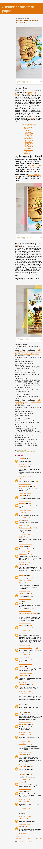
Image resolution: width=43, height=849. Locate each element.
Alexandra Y (22, 593)
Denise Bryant (23, 675)
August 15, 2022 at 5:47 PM (25, 591)
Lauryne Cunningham (25, 648)
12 (31, 554)
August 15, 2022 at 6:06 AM (25, 484)
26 (32, 694)
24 (32, 675)
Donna (21, 520)
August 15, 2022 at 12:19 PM (25, 543)
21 (37, 648)
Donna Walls (23, 774)
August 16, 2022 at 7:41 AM (25, 630)
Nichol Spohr (28, 153)
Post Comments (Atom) (28, 841)
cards (23, 451)
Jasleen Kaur (28, 135)
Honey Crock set (35, 165)
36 (28, 791)
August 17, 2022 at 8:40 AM (25, 779)
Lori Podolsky (23, 694)
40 (26, 826)
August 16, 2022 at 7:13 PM (25, 732)
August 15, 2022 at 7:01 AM (25, 510)
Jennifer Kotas (28, 138)
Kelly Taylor (28, 145)
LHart (20, 818)
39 (27, 818)
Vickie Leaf (22, 503)
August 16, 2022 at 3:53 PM (25, 702)
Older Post (39, 838)
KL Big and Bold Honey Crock (29, 354)
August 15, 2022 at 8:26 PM (25, 611)
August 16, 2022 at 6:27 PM (25, 721)
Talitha (21, 802)
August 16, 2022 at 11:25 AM (25, 664)
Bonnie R (22, 666)
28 (29, 712)
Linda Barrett (23, 766)
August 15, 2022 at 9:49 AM (25, 525)
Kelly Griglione (28, 143)
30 (30, 734)
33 (32, 766)
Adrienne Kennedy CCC (28, 124)
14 (29, 575)
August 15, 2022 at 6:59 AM (25, 500)
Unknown (22, 458)
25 (32, 684)
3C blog (31, 118)
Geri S (21, 564)
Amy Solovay (23, 684)
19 (31, 625)
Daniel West (28, 132)
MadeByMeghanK (24, 486)
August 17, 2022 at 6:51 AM (25, 772)
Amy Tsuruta (28, 127)
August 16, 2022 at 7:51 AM (25, 645)
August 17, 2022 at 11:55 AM (25, 799)
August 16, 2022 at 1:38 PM (25, 682)
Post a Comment (19, 836)
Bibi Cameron (28, 129)
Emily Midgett (28, 134)
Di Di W (21, 512)
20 (33, 633)
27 (29, 704)
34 (31, 774)
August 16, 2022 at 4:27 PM (25, 709)
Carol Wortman (23, 633)
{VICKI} (21, 657)
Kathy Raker (22, 744)
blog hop (20, 451)
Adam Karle (28, 126)
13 (27, 564)
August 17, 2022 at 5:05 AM (25, 764)
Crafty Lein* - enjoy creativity (28, 613)
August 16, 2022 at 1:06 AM (25, 623)
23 (29, 666)
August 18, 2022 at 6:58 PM (25, 833)
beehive (32, 167)
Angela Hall (22, 625)
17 (24, 601)
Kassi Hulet (28, 142)
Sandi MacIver (28, 150)
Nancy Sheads (28, 146)
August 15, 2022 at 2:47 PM (25, 562)
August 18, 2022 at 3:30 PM (25, 824)
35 (28, 782)
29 (32, 724)
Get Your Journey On (25, 528)
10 (27, 537)
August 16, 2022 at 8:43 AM (25, 654)
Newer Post (18, 838)
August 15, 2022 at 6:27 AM (25, 493)
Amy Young (28, 148)
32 (29, 754)
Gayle (20, 537)
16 (31, 593)
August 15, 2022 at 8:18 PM (25, 599)
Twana (21, 791)
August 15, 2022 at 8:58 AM (25, 517)
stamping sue (23, 466)
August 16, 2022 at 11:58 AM (25, 673)
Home (28, 838)
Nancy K (21, 546)
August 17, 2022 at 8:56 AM (25, 789)
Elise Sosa (22, 734)
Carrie (21, 583)
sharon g (21, 704)
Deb (20, 478)
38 (28, 811)
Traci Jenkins (28, 151)
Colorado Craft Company (30, 451)
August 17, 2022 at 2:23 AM (25, 752)
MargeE (21, 782)
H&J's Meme (22, 554)
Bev (20, 826)
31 (31, 744)
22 (28, 657)
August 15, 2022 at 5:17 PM (25, 572)
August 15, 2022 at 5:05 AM (25, 476)
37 (28, 802)
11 (29, 546)
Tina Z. (21, 811)
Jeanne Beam (23, 724)
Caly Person (28, 130)
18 (19, 614)
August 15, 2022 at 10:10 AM (25, 534)
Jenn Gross (28, 137)
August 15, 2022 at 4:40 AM (25, 464)
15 (27, 583)
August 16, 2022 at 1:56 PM (25, 691)
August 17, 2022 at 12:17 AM (25, 741)
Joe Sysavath (28, 140)
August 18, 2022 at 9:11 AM (25, 808)
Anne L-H (22, 712)
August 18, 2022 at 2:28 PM (25, 816)
